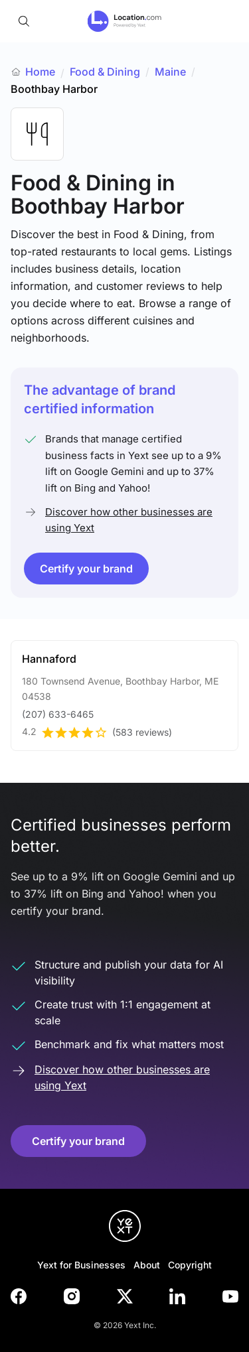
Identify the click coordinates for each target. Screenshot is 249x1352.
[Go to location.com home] (124, 21)
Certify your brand (86, 568)
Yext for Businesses (81, 1264)
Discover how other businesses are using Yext (128, 520)
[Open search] (24, 21)
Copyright (190, 1264)
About (146, 1264)
